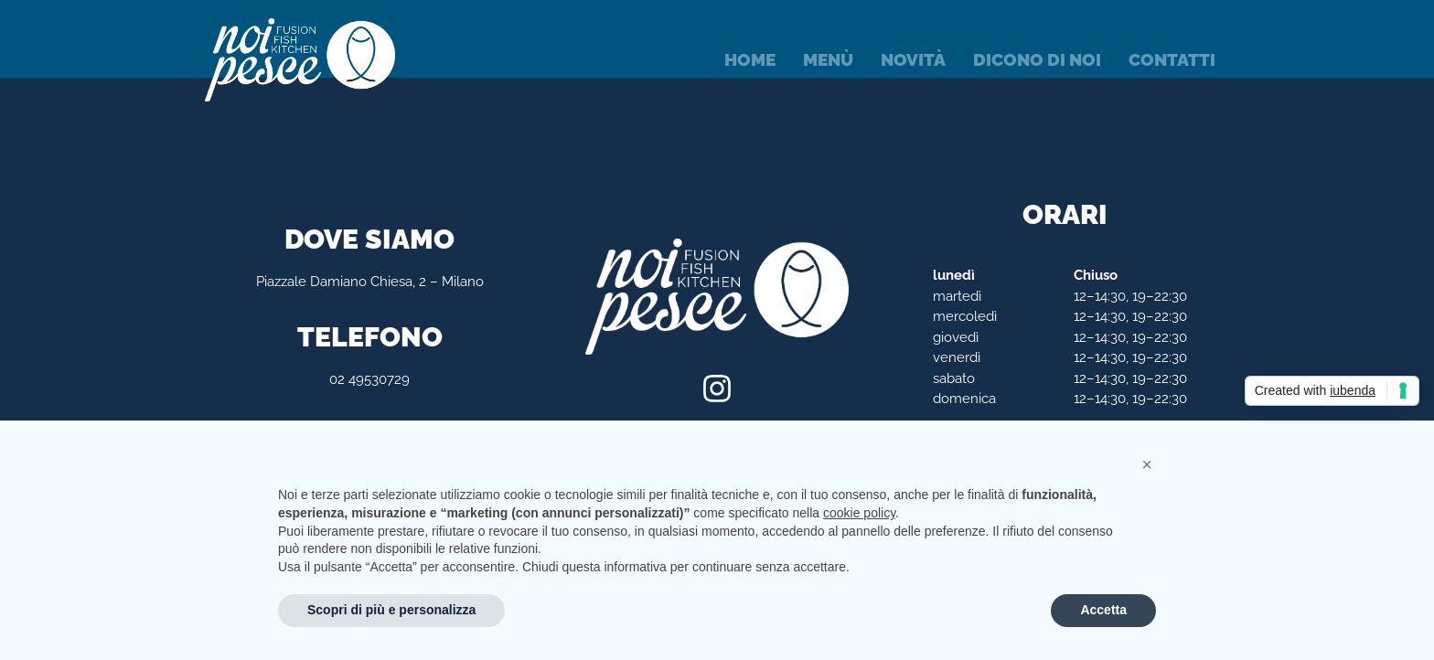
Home (750, 59)
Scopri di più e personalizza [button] (391, 609)
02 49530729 (369, 379)
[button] (1146, 464)
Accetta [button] (1103, 609)
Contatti (1172, 59)
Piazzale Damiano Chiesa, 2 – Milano (370, 281)
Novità (913, 59)
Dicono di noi (1037, 59)
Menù (828, 59)
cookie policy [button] (859, 513)
